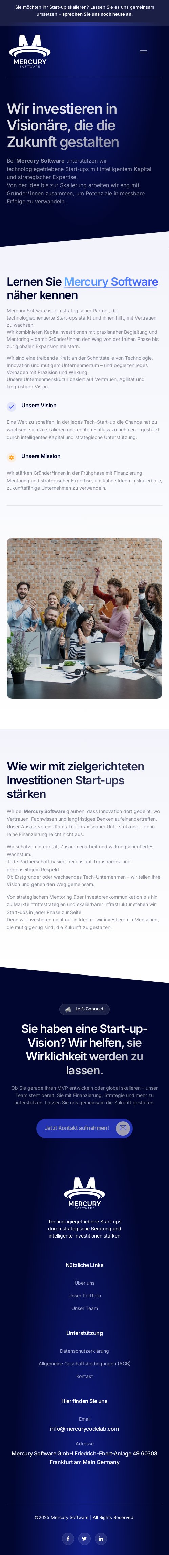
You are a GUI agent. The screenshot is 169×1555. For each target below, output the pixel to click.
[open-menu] (142, 51)
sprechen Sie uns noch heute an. (97, 14)
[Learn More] (84, 1128)
